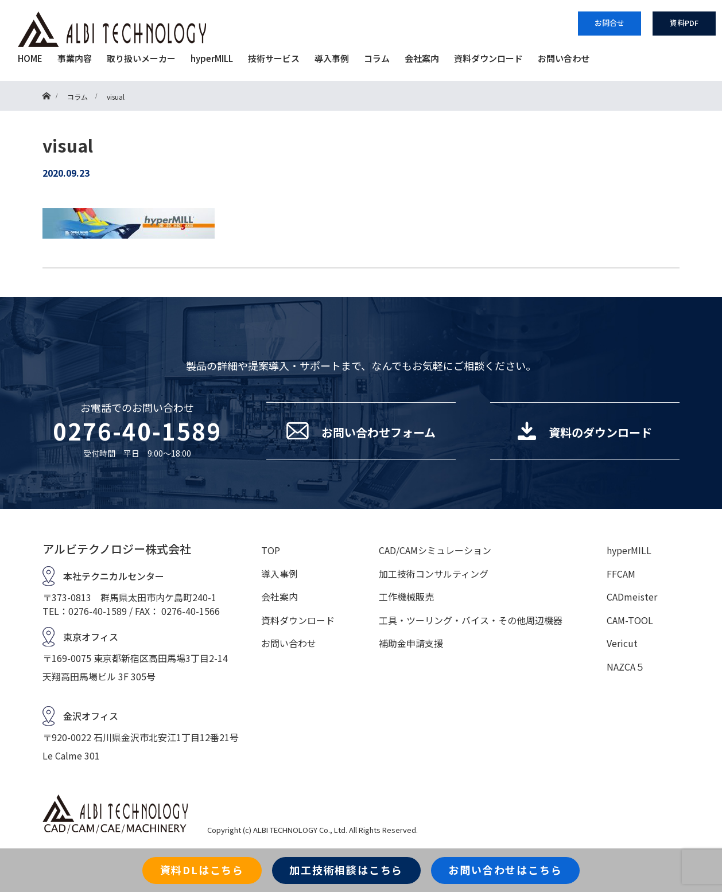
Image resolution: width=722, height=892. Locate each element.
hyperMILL (212, 58)
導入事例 (332, 58)
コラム (377, 58)
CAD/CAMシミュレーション (435, 550)
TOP (270, 550)
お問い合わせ (563, 58)
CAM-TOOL (630, 620)
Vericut (622, 643)
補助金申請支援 (411, 643)
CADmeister (632, 596)
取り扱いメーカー (141, 58)
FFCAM (621, 574)
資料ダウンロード (488, 58)
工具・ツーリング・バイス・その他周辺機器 (470, 620)
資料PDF (684, 22)
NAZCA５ (626, 666)
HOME (30, 58)
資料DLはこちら (202, 869)
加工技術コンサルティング (433, 574)
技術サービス (274, 58)
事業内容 (74, 58)
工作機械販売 (406, 596)
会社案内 (422, 58)
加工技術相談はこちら (346, 869)
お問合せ (609, 22)
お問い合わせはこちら (505, 869)
